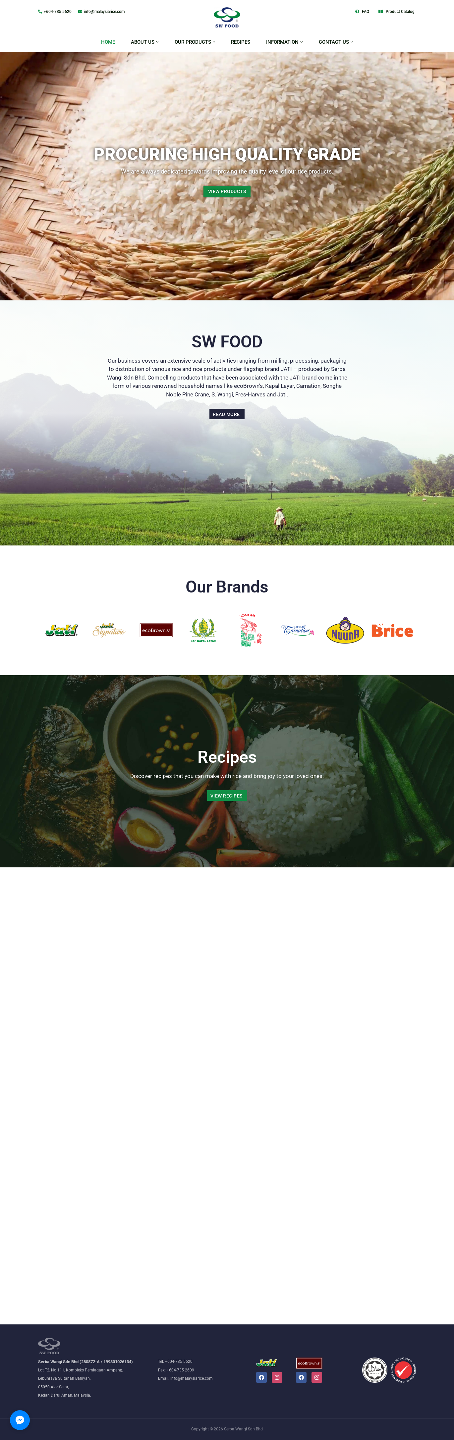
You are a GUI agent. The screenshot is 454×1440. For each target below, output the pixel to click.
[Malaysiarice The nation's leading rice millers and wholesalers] (227, 17)
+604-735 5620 (58, 11)
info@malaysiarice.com (104, 11)
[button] (157, 42)
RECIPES (240, 42)
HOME (108, 42)
